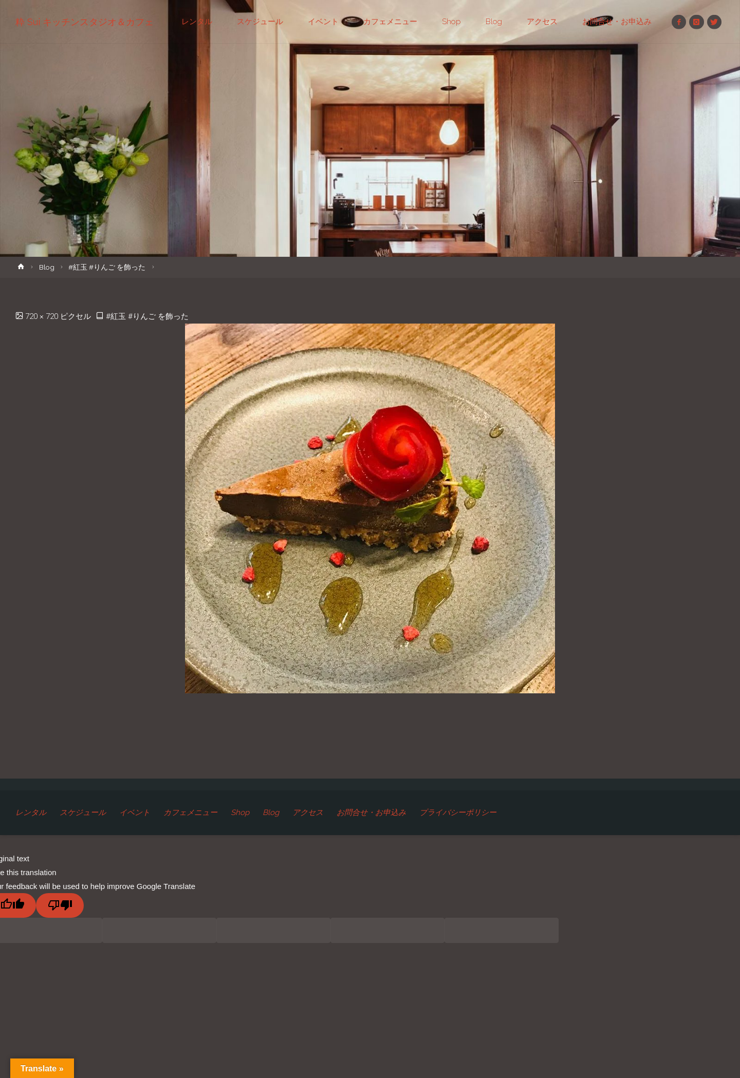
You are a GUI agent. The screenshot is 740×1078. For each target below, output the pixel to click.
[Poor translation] (60, 905)
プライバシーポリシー (457, 812)
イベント (134, 812)
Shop (240, 812)
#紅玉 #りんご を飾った (106, 267)
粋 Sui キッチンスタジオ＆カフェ (84, 21)
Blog (46, 267)
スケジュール (83, 812)
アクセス (307, 812)
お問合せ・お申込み (371, 812)
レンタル (30, 812)
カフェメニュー (190, 812)
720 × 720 (42, 316)
